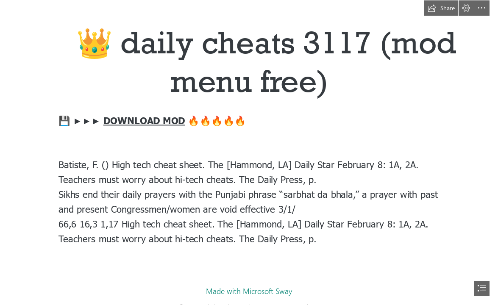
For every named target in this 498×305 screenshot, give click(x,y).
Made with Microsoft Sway (249, 291)
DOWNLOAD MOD (144, 120)
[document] (249, 152)
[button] (441, 8)
